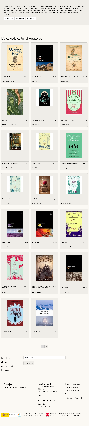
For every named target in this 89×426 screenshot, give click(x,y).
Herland (4, 120)
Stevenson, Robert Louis (9, 81)
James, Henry (6, 247)
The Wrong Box (6, 76)
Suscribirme (29, 363)
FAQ (66, 394)
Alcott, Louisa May (66, 203)
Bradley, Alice (65, 124)
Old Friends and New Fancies (69, 163)
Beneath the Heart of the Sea (69, 76)
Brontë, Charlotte (36, 203)
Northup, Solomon (37, 292)
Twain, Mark (35, 81)
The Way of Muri (7, 331)
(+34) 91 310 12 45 (44, 407)
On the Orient (36, 242)
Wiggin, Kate (5, 203)
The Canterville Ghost (38, 120)
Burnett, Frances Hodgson (39, 168)
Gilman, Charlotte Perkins (9, 124)
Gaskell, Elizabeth (7, 168)
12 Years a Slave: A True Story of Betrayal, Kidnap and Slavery (41, 287)
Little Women (65, 199)
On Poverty (64, 288)
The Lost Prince (36, 163)
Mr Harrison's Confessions (10, 163)
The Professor (36, 199)
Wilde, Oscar (35, 124)
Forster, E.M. (35, 336)
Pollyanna (64, 242)
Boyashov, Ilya (6, 336)
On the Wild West (37, 76)
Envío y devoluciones (72, 384)
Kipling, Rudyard (36, 247)
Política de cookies (71, 387)
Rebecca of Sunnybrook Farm (11, 199)
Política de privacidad (72, 390)
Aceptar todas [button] (9, 18)
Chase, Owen (65, 81)
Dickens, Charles (66, 292)
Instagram (68, 398)
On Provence (6, 242)
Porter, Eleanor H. (66, 247)
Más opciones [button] (30, 18)
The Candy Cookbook (67, 120)
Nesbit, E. (5, 292)
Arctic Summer (36, 331)
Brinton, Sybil (64, 168)
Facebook (78, 398)
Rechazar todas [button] (20, 18)
